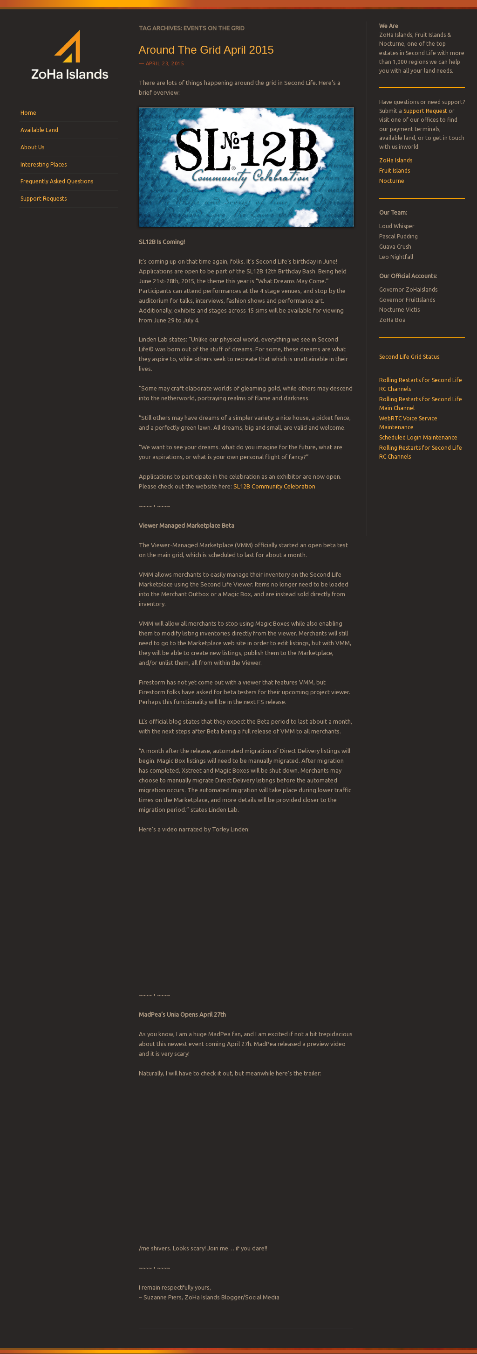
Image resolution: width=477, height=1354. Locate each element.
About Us (32, 147)
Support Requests (43, 198)
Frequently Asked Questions (56, 181)
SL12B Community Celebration (274, 486)
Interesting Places (43, 164)
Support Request (425, 111)
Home (28, 113)
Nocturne (391, 181)
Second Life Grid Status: (410, 357)
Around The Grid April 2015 (206, 49)
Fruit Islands (394, 171)
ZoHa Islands (395, 160)
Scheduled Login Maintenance (418, 437)
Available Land (39, 130)
